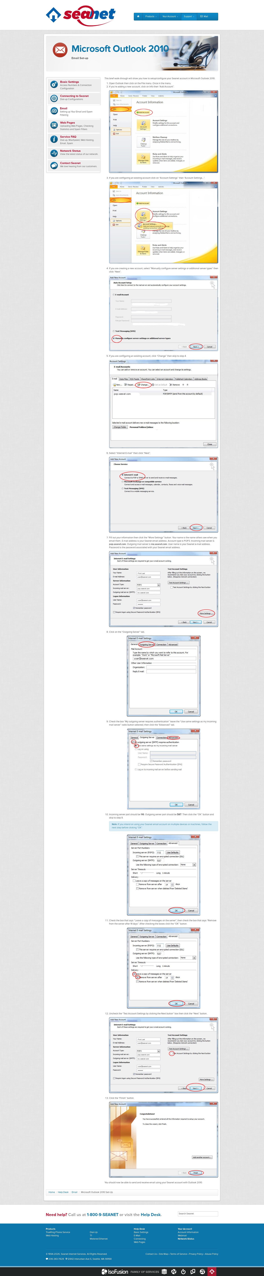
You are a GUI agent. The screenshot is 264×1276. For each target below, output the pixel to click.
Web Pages (139, 1242)
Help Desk (63, 1192)
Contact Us (151, 1254)
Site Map (163, 1254)
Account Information (188, 1232)
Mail (204, 16)
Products (151, 16)
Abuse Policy (211, 1254)
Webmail (182, 1235)
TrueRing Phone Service (58, 1232)
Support (189, 16)
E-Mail (137, 1235)
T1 (91, 1235)
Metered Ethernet (99, 1239)
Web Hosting (52, 1235)
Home (52, 1192)
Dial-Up (94, 1232)
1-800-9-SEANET (102, 1215)
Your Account (170, 16)
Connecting (140, 1239)
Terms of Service (178, 1254)
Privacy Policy (196, 1254)
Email (74, 1192)
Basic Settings (141, 1232)
